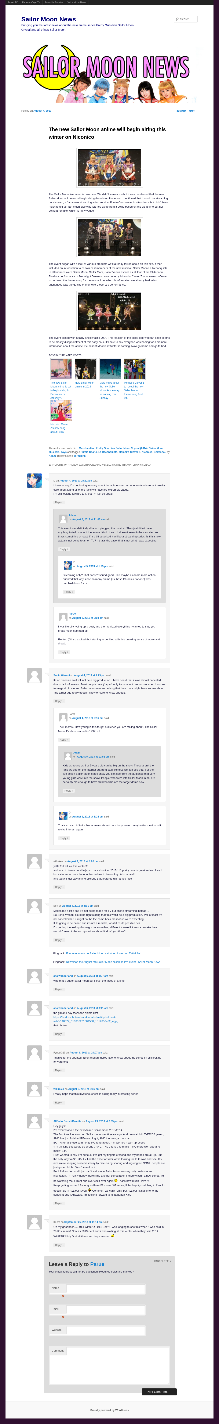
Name (58, 1289)
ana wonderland (63, 975)
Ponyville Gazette (54, 2)
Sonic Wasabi (61, 675)
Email (58, 1310)
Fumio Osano (89, 452)
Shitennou (160, 452)
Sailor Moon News (76, 2)
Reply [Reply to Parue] (64, 652)
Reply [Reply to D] (59, 502)
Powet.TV (13, 2)
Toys (64, 452)
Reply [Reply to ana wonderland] (59, 989)
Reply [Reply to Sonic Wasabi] (59, 701)
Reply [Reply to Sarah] (64, 739)
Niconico (147, 452)
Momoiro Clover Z (129, 452)
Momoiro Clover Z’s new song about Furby (59, 428)
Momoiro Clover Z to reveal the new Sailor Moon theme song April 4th (134, 390)
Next (193, 111)
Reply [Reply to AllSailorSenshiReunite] (59, 1203)
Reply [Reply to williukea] (59, 887)
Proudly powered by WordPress (109, 1410)
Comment (57, 1350)
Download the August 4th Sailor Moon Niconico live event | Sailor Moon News (113, 961)
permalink (80, 455)
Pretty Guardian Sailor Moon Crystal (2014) (121, 448)
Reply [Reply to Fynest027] (59, 1070)
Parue (72, 613)
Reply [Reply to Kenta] (59, 1245)
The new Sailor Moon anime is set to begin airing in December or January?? (60, 390)
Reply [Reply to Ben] (59, 940)
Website (57, 1329)
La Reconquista (107, 452)
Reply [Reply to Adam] (64, 549)
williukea (58, 1089)
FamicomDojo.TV (31, 2)
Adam (52, 455)
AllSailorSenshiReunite (67, 1121)
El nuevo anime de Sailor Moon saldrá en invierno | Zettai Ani (103, 953)
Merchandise (86, 448)
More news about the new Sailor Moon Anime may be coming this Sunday (109, 390)
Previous (179, 111)
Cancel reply (162, 1261)
